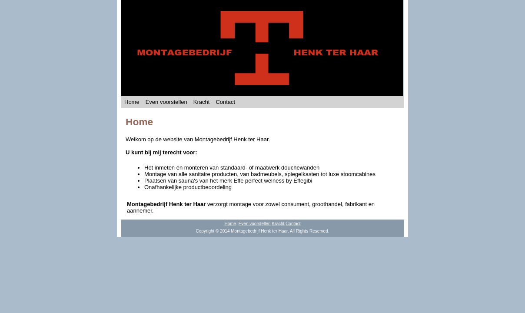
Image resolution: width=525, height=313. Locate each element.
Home (132, 102)
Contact (225, 102)
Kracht (201, 102)
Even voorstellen (166, 102)
